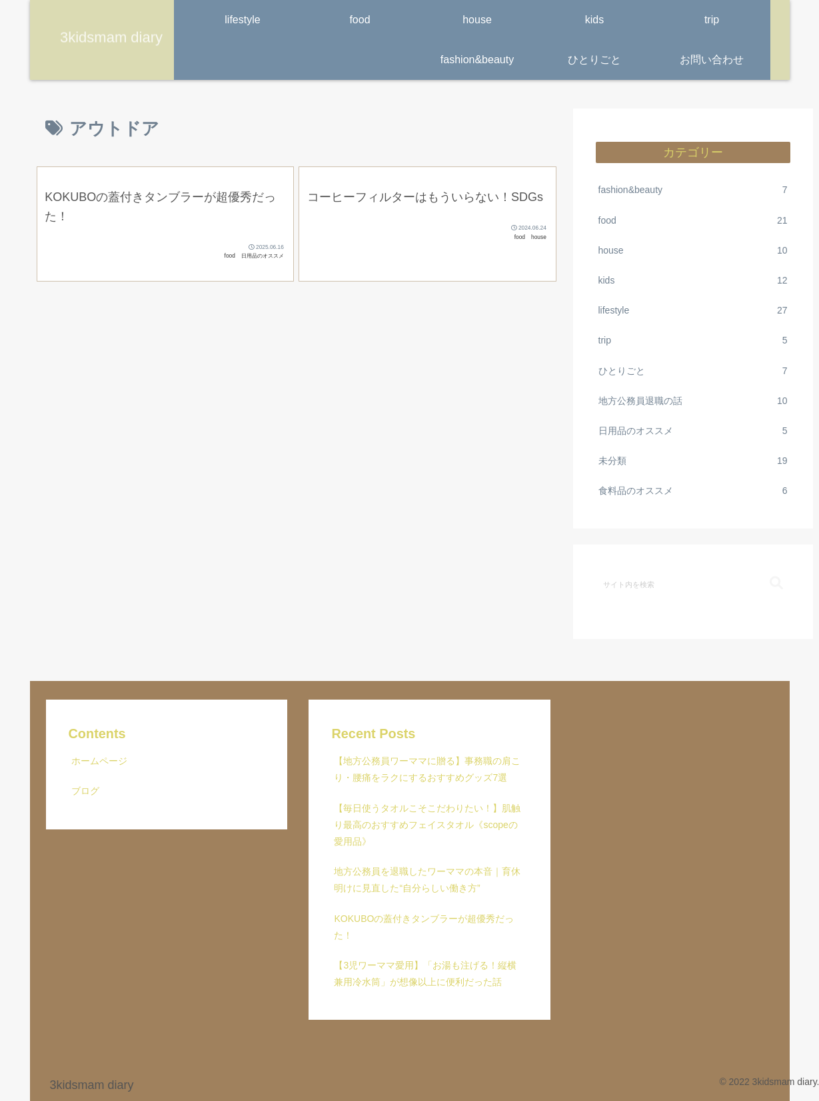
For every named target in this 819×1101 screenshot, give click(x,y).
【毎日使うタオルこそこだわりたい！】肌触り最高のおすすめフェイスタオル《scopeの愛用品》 (427, 825)
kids (693, 280)
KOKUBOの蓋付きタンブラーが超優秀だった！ (424, 927)
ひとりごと (693, 371)
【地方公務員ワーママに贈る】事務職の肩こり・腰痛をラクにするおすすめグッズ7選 (427, 769)
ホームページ (99, 761)
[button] (776, 583)
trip (693, 340)
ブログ (85, 790)
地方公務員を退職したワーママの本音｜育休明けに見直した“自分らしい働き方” (427, 879)
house (693, 250)
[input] (693, 583)
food (693, 220)
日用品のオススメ (693, 431)
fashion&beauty (693, 190)
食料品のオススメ (693, 491)
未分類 (693, 461)
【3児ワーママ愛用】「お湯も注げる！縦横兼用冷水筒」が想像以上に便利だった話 (425, 973)
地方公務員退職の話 (693, 401)
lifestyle (693, 310)
